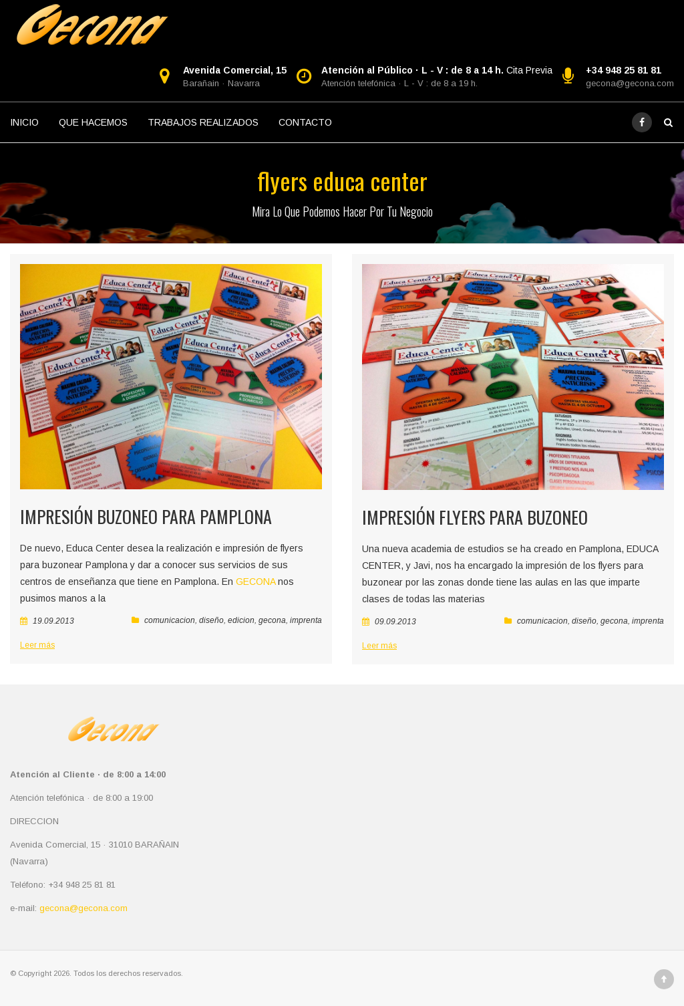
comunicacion (169, 620)
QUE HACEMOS (93, 122)
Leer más (37, 645)
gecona (272, 620)
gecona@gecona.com (630, 83)
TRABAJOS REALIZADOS (203, 122)
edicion (241, 620)
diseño (211, 620)
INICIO (24, 122)
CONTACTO (305, 122)
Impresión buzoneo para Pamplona (146, 516)
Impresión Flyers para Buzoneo (475, 517)
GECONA (255, 581)
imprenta (306, 620)
